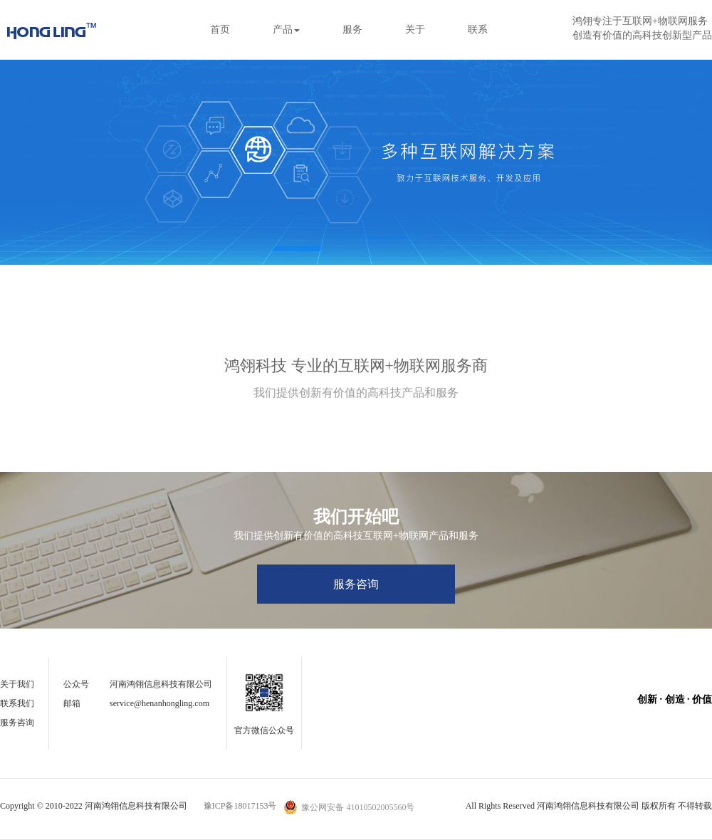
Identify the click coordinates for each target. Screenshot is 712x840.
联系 (478, 29)
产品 (286, 29)
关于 (415, 29)
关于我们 (17, 684)
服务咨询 (356, 584)
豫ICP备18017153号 (240, 806)
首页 (220, 29)
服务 (352, 29)
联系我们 (17, 703)
